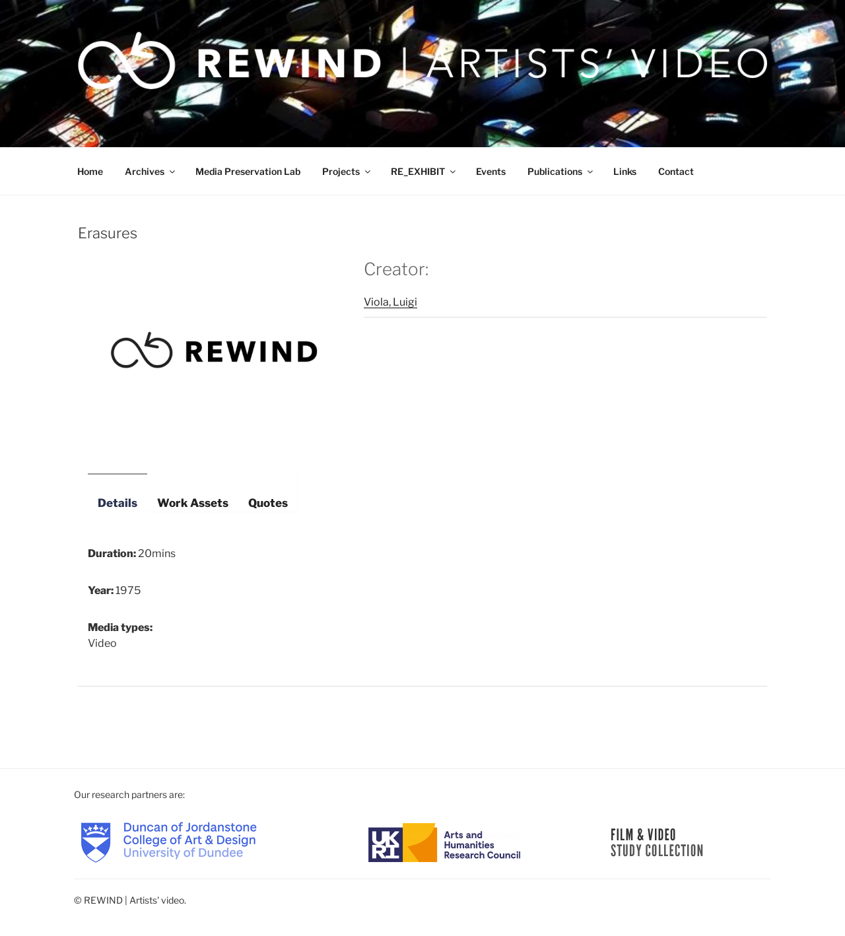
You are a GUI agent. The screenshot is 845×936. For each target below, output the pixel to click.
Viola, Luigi (390, 302)
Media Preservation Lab (247, 171)
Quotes (268, 503)
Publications (561, 171)
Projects (347, 171)
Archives (151, 171)
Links (624, 171)
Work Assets (192, 503)
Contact (676, 171)
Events (491, 171)
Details (117, 503)
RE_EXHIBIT (424, 171)
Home (90, 171)
